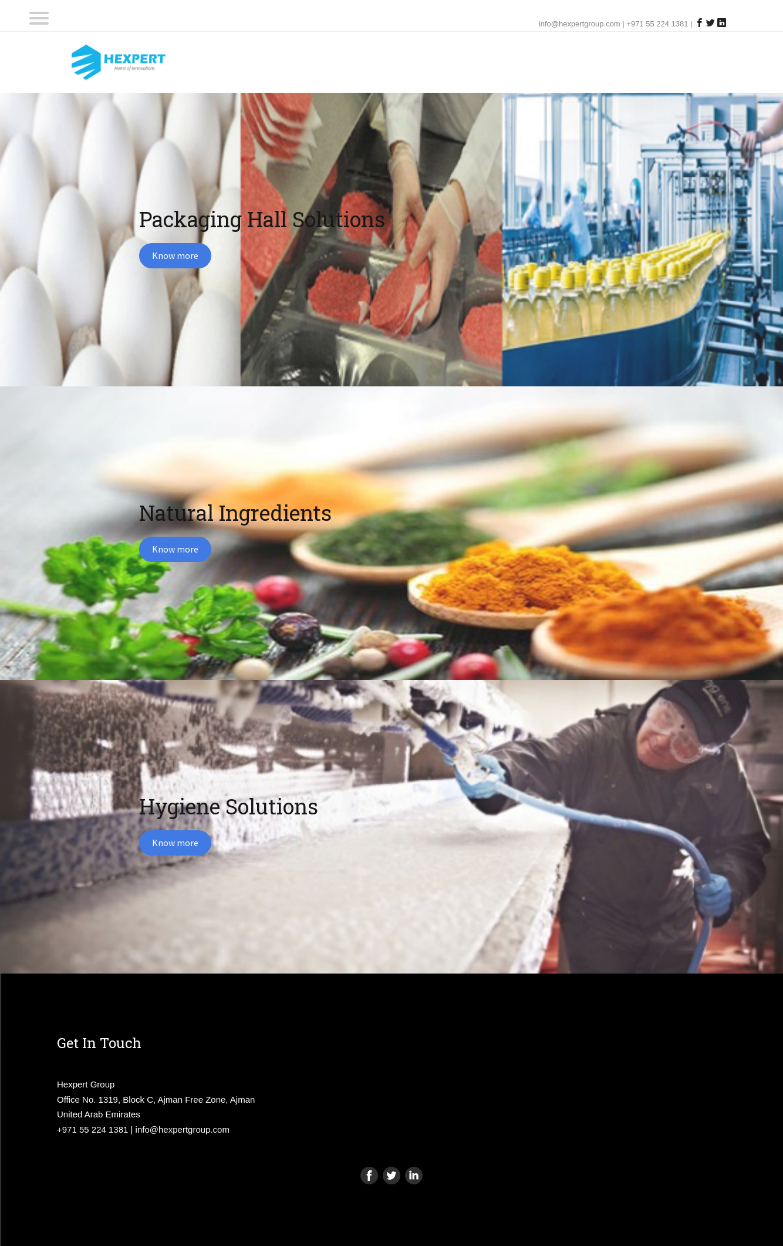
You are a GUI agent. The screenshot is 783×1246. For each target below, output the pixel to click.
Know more (175, 255)
